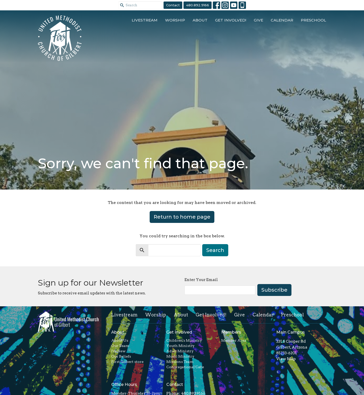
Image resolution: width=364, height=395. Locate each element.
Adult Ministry (180, 351)
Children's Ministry (184, 340)
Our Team (120, 346)
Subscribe (274, 290)
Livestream (144, 20)
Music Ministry (180, 356)
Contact (173, 5)
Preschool (313, 20)
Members (231, 332)
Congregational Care (185, 367)
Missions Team (179, 362)
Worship (175, 20)
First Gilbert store (127, 362)
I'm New (118, 351)
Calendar (282, 20)
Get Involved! (230, 20)
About (200, 20)
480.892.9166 (197, 5)
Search (215, 250)
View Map (286, 359)
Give (258, 20)
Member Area (233, 340)
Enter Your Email (201, 279)
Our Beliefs (121, 356)
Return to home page (182, 217)
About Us (119, 340)
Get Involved (179, 332)
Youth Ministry (180, 346)
